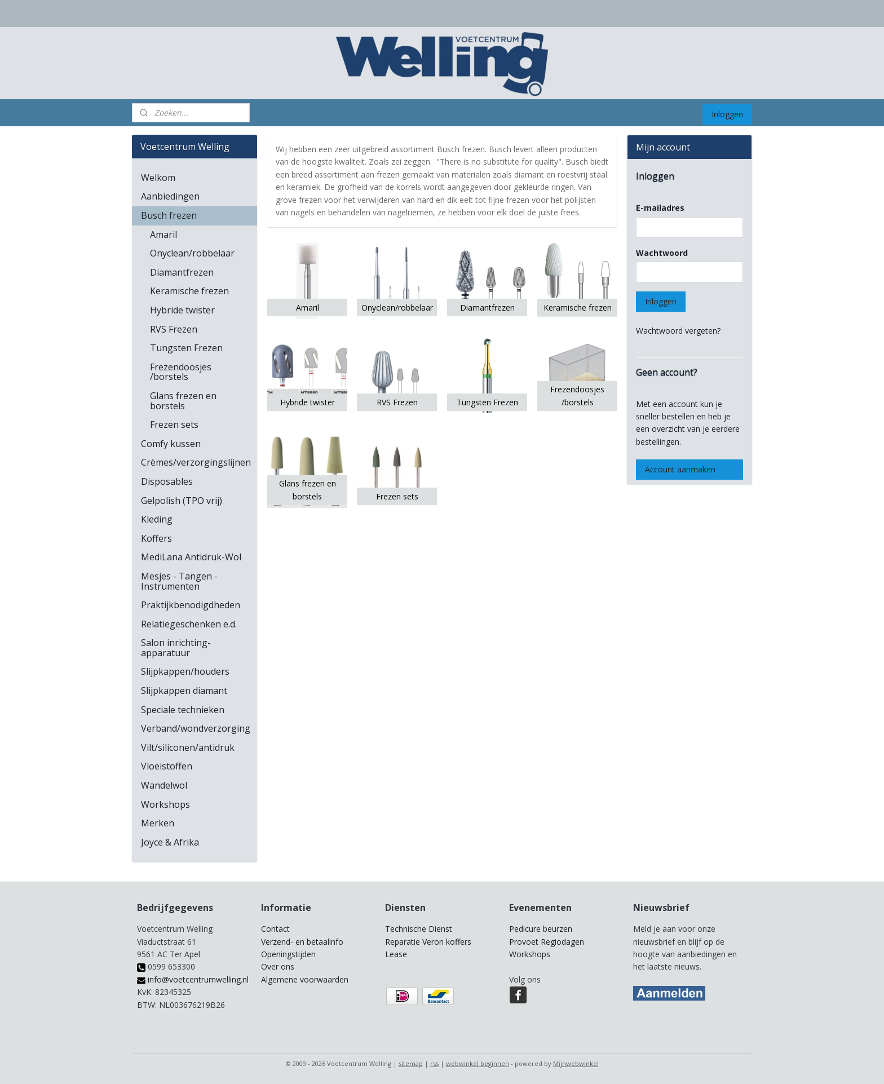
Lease (396, 954)
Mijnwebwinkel (576, 1063)
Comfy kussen (171, 443)
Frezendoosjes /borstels (180, 372)
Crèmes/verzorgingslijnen (196, 462)
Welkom (158, 177)
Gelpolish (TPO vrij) (181, 500)
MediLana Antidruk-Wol (191, 557)
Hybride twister (182, 310)
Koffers (156, 538)
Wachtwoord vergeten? (678, 330)
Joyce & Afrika (170, 842)
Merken (157, 823)
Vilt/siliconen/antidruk (188, 747)
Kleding (157, 519)
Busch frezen (169, 215)
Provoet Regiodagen (546, 941)
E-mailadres (660, 207)
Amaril (163, 234)
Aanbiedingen (170, 196)
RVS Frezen (173, 329)
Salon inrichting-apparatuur (176, 647)
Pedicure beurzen (540, 928)
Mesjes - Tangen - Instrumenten (179, 581)
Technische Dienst (418, 928)
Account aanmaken (680, 469)
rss (434, 1063)
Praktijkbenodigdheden (190, 605)
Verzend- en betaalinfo (302, 941)
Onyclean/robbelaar (192, 253)
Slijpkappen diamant (184, 690)
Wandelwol (164, 785)
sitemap (411, 1063)
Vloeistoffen (166, 766)
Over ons (277, 966)
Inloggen (727, 114)
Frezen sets (174, 424)
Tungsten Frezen (186, 348)
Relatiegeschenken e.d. (189, 624)
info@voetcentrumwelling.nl (193, 979)
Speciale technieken (182, 710)
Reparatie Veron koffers (428, 941)
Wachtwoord (662, 252)
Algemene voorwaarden (304, 979)
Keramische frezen (189, 291)
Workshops (165, 804)
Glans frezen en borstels (183, 401)
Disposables (167, 481)
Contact (275, 928)
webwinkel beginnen (477, 1063)
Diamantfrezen (182, 272)
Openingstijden (288, 954)
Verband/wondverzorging (195, 728)
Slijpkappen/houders (185, 671)
